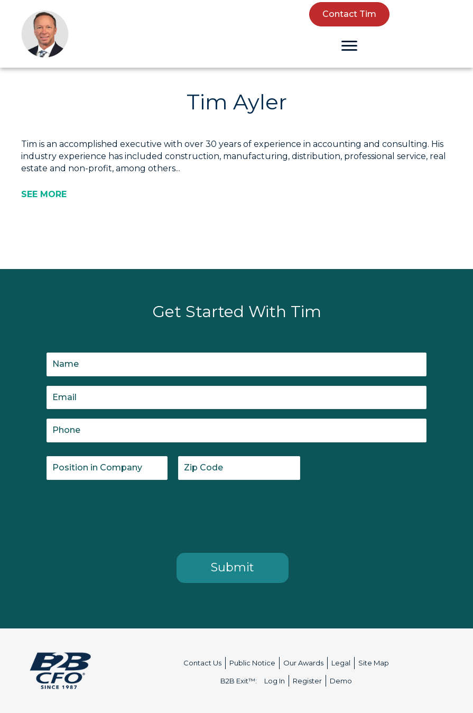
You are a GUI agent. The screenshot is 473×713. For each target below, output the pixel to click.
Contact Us (202, 663)
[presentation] (127, 514)
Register (307, 681)
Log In (274, 681)
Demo (341, 681)
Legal (340, 663)
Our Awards (303, 663)
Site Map (373, 663)
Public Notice (252, 663)
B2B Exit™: (238, 681)
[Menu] (349, 46)
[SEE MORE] (44, 194)
